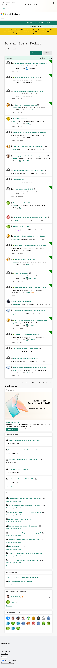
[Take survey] (12, 429)
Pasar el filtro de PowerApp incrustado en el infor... (28, 91)
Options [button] (47, 53)
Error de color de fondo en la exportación (26, 349)
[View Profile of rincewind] (15, 158)
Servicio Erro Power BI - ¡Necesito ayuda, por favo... (24, 450)
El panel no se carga (19, 179)
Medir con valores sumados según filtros (25, 358)
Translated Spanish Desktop (14, 501)
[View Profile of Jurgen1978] (16, 239)
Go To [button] (48, 22)
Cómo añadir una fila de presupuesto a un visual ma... (25, 540)
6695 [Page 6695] (32, 382)
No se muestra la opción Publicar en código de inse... (31, 320)
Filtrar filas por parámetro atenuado (26, 105)
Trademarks (4, 657)
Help (42, 22)
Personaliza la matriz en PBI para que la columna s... (24, 459)
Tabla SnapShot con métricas (22, 301)
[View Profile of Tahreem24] (32, 325)
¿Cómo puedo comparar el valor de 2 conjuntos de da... (30, 217)
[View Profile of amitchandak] (25, 161)
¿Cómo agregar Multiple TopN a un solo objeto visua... (30, 156)
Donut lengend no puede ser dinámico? (27, 77)
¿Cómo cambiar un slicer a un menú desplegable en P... (25, 512)
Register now (37, 34)
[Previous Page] (19, 382)
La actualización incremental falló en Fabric (21, 479)
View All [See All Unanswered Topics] (9, 486)
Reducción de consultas (22, 273)
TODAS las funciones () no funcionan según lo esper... (31, 287)
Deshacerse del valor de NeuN (24, 189)
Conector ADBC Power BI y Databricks (19, 519)
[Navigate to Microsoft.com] (6, 14)
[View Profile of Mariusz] (28, 292)
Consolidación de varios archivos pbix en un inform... (29, 310)
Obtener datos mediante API (21, 203)
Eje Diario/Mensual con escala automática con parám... (25, 498)
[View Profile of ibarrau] (24, 208)
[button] (36, 53)
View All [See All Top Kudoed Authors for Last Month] (9, 606)
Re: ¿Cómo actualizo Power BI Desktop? (20, 581)
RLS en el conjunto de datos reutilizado (27, 334)
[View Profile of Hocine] (15, 205)
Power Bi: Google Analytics (21, 226)
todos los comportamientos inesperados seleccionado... (30, 367)
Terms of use (4, 654)
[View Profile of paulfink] (15, 230)
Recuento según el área (15, 546)
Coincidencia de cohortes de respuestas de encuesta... (25, 505)
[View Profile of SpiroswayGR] (16, 304)
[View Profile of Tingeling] (15, 149)
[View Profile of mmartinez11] (16, 108)
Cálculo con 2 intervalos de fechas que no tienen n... (29, 146)
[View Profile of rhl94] (14, 121)
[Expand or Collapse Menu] (2, 19)
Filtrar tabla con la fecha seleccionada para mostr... (29, 170)
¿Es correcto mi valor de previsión (25, 259)
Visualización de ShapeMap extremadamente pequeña (25, 533)
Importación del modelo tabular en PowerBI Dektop (29, 236)
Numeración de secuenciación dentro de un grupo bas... (25, 553)
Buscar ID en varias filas (20, 119)
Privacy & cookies (5, 651)
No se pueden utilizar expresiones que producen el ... (31, 245)
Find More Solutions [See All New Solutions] (9, 566)
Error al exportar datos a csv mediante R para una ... (31, 63)
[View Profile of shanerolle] (15, 220)
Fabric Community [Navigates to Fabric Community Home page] (20, 14)
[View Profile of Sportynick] (16, 314)
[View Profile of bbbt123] (15, 370)
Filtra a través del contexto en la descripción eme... (24, 560)
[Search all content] (42, 26)
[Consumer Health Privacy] (28, 663)
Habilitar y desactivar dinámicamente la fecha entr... (24, 440)
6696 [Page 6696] (38, 382)
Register (29, 22)
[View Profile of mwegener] (32, 68)
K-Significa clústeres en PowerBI (18, 469)
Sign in (36, 22)
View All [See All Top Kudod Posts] (9, 585)
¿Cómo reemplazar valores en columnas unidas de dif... (30, 132)
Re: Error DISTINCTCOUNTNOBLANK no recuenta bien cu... (24, 577)
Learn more (5, 9)
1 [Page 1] (22, 382)
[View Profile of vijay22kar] (15, 323)
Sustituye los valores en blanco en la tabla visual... (23, 526)
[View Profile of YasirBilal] (15, 262)
